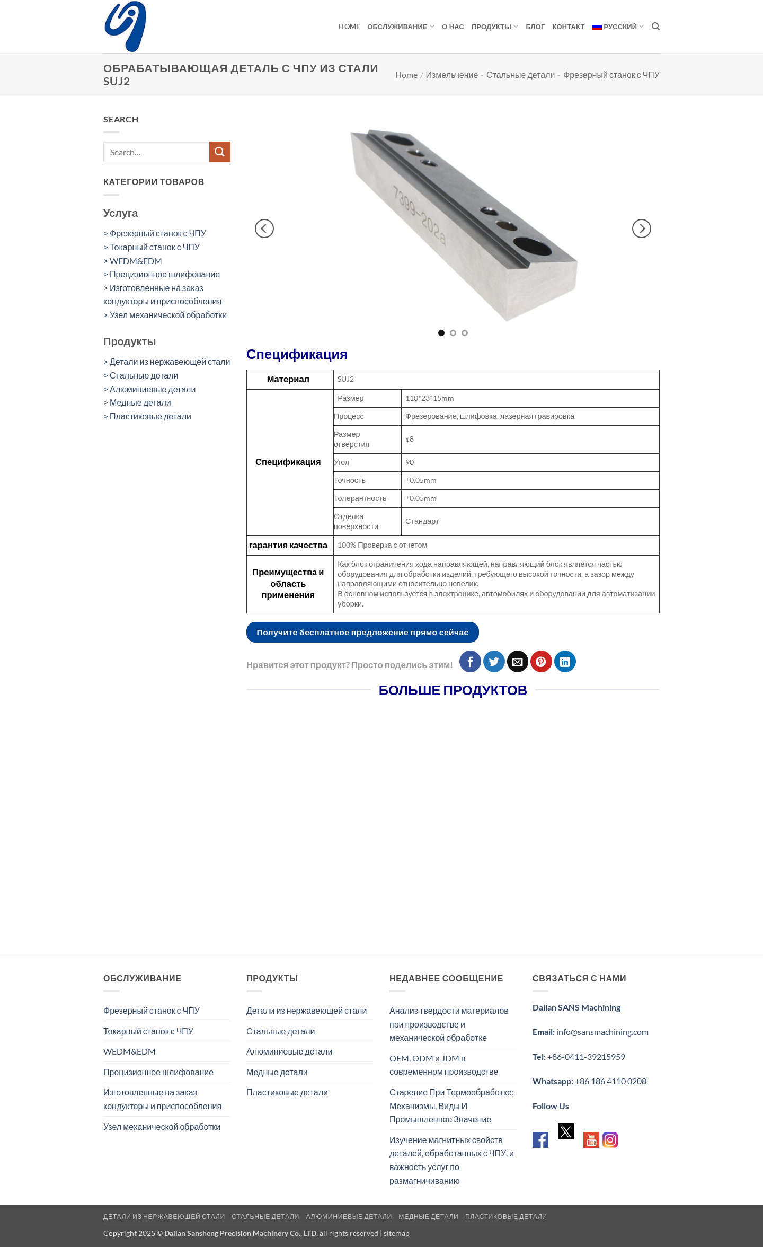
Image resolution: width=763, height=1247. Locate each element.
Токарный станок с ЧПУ (148, 1031)
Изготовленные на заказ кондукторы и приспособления (162, 1099)
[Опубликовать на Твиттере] (494, 661)
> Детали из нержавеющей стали (166, 361)
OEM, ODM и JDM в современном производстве (443, 1065)
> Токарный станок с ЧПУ (151, 247)
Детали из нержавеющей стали (306, 1010)
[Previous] (264, 228)
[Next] (641, 228)
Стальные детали (520, 74)
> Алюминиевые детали (149, 389)
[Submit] (219, 152)
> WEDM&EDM (132, 261)
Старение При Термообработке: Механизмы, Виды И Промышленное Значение (451, 1105)
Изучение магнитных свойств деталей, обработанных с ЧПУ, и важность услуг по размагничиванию (451, 1160)
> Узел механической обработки (165, 315)
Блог (535, 26)
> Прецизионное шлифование (161, 274)
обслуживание (400, 26)
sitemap (397, 1232)
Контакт (569, 26)
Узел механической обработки (161, 1126)
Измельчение (452, 74)
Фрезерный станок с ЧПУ (611, 74)
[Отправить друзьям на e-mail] (518, 661)
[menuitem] (618, 26)
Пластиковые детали (287, 1092)
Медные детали (277, 1072)
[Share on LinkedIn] (565, 661)
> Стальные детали (141, 375)
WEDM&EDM (129, 1051)
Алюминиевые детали (289, 1051)
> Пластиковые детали (147, 416)
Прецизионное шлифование (158, 1072)
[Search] (656, 26)
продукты (495, 26)
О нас (453, 26)
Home (349, 26)
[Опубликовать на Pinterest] (541, 661)
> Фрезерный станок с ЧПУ (154, 233)
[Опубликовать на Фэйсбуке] (470, 661)
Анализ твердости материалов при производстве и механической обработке (449, 1023)
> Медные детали (137, 402)
